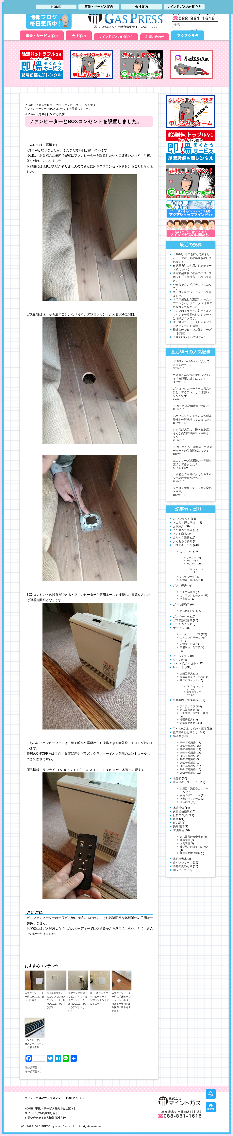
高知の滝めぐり (182, 866)
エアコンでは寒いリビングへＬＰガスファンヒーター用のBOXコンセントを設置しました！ (77, 1002)
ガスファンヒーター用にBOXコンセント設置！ (34, 997)
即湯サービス (187, 643)
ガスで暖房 (45, 104)
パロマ (190, 560)
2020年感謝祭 (188, 755)
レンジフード (187, 576)
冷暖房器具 (186, 719)
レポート (178, 667)
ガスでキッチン (182, 545)
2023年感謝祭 (188, 766)
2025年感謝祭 (188, 772)
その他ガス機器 (182, 530)
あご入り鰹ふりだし (185, 522)
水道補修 (178, 807)
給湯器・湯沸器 (189, 579)
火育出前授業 (181, 811)
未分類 (177, 778)
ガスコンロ (186, 551)
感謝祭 (177, 736)
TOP (30, 104)
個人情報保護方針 (54, 1117)
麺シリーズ (180, 870)
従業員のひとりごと (185, 732)
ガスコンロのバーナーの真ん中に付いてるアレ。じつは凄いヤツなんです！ (192, 392)
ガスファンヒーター (68, 104)
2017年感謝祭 (188, 745)
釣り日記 (178, 826)
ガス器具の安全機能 (191, 836)
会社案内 (79, 36)
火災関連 (185, 843)
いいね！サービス (190, 634)
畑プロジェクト (189, 680)
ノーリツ (191, 557)
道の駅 (177, 822)
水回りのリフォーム (185, 782)
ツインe (178, 659)
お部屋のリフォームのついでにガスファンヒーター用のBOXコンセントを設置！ (56, 1000)
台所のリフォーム (190, 795)
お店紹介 (178, 526)
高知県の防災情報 (190, 853)
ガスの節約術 (181, 604)
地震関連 (185, 840)
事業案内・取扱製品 (185, 700)
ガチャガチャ (181, 624)
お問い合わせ (154, 36)
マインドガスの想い (185, 663)
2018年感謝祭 (188, 749)
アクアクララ (187, 36)
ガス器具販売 (187, 709)
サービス (178, 627)
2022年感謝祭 (188, 762)
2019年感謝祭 (188, 752)
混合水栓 (185, 802)
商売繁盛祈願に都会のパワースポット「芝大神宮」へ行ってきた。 (192, 277)
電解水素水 (180, 858)
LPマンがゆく (181, 518)
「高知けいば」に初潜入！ (189, 337)
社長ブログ (180, 815)
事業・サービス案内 (42, 36)
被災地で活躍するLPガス (194, 846)
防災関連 (178, 830)
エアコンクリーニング (193, 637)
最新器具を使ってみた (193, 676)
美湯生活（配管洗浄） (193, 647)
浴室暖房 (185, 598)
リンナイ (90, 104)
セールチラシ (181, 655)
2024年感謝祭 (188, 769)
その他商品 (180, 533)
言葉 (175, 819)
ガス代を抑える (189, 610)
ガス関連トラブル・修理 (194, 713)
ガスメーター (181, 616)
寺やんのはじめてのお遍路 (189, 728)
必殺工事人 (186, 673)
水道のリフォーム (190, 798)
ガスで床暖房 (187, 592)
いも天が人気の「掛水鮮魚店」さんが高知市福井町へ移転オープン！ (192, 433)
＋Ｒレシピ (199, 569)
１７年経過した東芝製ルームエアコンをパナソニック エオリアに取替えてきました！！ (192, 303)
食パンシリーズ (182, 862)
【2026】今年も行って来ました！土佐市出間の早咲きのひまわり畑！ (192, 258)
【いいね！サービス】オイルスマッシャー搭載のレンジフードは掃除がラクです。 (192, 314)
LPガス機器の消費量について (191, 405)
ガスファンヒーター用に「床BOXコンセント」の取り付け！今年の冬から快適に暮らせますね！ (121, 1002)
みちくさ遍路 (181, 537)
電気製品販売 (187, 722)
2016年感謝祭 (188, 742)
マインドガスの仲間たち (116, 36)
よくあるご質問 (182, 541)
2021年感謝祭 (188, 759)
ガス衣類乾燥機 (182, 620)
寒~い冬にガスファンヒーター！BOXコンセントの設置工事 (99, 998)
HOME (29, 1108)
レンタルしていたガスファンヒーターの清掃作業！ (34, 1044)
